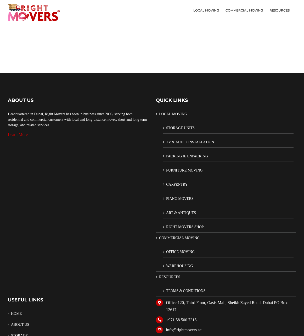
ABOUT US (20, 325)
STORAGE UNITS (180, 128)
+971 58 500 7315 (181, 320)
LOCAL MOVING (173, 114)
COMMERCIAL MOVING (179, 238)
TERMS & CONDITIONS (185, 291)
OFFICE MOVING (180, 252)
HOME (16, 314)
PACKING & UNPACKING (187, 156)
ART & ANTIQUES (181, 213)
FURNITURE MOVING (184, 170)
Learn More (18, 134)
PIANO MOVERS (180, 199)
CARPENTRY (177, 184)
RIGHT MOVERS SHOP (185, 227)
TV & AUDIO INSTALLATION (190, 142)
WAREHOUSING (179, 266)
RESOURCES (169, 277)
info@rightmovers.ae (183, 330)
